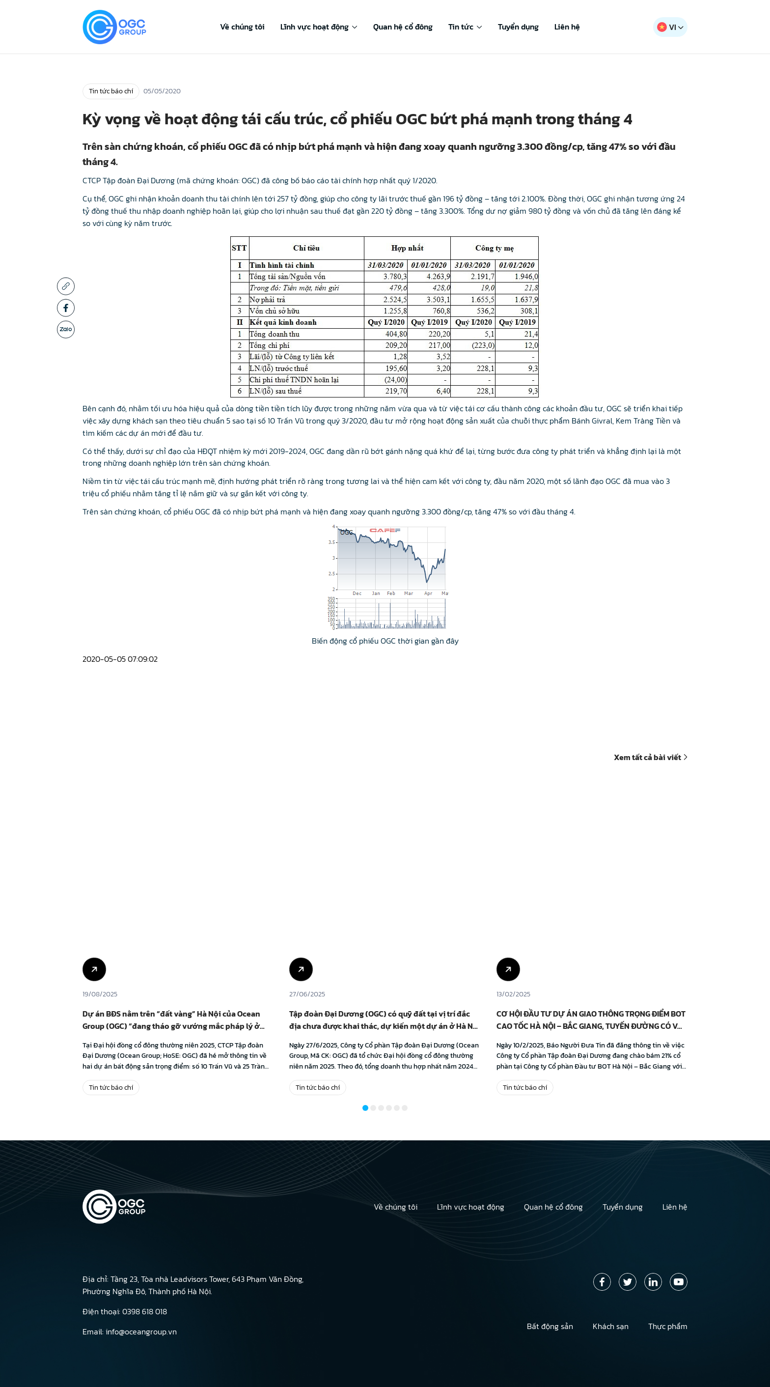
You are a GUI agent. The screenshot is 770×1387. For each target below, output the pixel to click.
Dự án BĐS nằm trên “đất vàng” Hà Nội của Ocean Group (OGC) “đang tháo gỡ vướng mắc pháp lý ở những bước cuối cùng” (171, 1026)
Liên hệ (567, 26)
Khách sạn (611, 1326)
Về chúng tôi (242, 26)
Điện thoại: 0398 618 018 (124, 1311)
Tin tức (465, 26)
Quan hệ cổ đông (403, 26)
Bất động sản (550, 1326)
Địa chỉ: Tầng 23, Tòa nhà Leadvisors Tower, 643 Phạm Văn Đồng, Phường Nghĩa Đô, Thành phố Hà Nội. (192, 1285)
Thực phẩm (668, 1326)
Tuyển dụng (518, 26)
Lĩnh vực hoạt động (319, 26)
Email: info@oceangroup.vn (129, 1331)
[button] (365, 1108)
